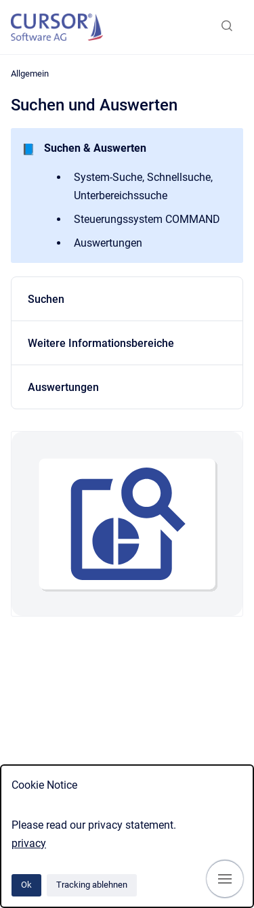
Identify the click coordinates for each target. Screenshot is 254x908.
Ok (26, 885)
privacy (29, 843)
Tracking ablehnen (91, 885)
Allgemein (30, 73)
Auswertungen (63, 387)
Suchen (46, 299)
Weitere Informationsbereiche (101, 343)
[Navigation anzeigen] (225, 879)
